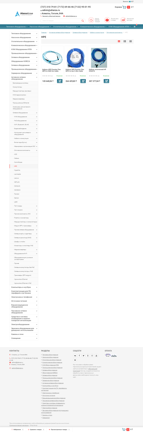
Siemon (16, 198)
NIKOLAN (17, 186)
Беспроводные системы (20, 83)
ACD (15, 154)
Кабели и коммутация (26, 138)
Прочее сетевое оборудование (26, 230)
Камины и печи (24, 334)
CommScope (18, 162)
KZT (128, 1)
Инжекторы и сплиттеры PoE (23, 245)
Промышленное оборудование (24, 53)
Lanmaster (17, 174)
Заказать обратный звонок (51, 16)
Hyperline (17, 170)
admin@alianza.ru (71, 16)
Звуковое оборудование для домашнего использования (24, 329)
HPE (15, 166)
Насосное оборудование (39, 27)
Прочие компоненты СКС (26, 214)
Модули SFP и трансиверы (26, 226)
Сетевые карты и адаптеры (26, 234)
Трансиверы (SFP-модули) (22, 275)
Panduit (16, 194)
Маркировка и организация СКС (26, 146)
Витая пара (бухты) (26, 142)
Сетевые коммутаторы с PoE (23, 271)
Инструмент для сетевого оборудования (26, 133)
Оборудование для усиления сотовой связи (23, 258)
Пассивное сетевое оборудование (24, 312)
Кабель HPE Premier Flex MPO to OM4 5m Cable (51, 70)
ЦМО (15, 202)
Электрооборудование (24, 324)
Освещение (24, 338)
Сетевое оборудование (24, 57)
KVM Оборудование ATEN (119, 27)
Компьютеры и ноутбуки (24, 287)
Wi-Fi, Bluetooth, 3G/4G (26, 125)
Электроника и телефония (24, 297)
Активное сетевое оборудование (24, 78)
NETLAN (16, 182)
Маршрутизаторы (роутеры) (22, 91)
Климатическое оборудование (92, 27)
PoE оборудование (26, 121)
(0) (47, 76)
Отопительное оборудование (64, 27)
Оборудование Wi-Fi (26, 254)
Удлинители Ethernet (21, 279)
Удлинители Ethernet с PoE (22, 283)
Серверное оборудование (24, 73)
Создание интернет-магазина (19, 425)
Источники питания (24, 301)
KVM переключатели (19, 95)
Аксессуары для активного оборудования (21, 107)
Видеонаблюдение (26, 129)
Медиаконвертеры (19, 99)
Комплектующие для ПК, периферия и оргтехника (24, 292)
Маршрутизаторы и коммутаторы (26, 222)
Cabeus (16, 158)
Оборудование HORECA (24, 61)
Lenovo (16, 178)
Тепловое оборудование (16, 27)
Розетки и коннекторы (26, 218)
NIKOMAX (17, 190)
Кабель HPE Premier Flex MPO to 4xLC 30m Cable (75, 70)
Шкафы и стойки (26, 242)
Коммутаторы (17, 87)
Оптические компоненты (26, 150)
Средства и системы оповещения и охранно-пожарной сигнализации (24, 318)
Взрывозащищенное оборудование (24, 306)
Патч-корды (26, 206)
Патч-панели (26, 210)
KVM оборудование (26, 117)
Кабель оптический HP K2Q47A (97, 70)
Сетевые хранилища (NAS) (26, 238)
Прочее (16, 263)
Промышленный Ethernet (21, 103)
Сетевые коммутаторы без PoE (24, 267)
